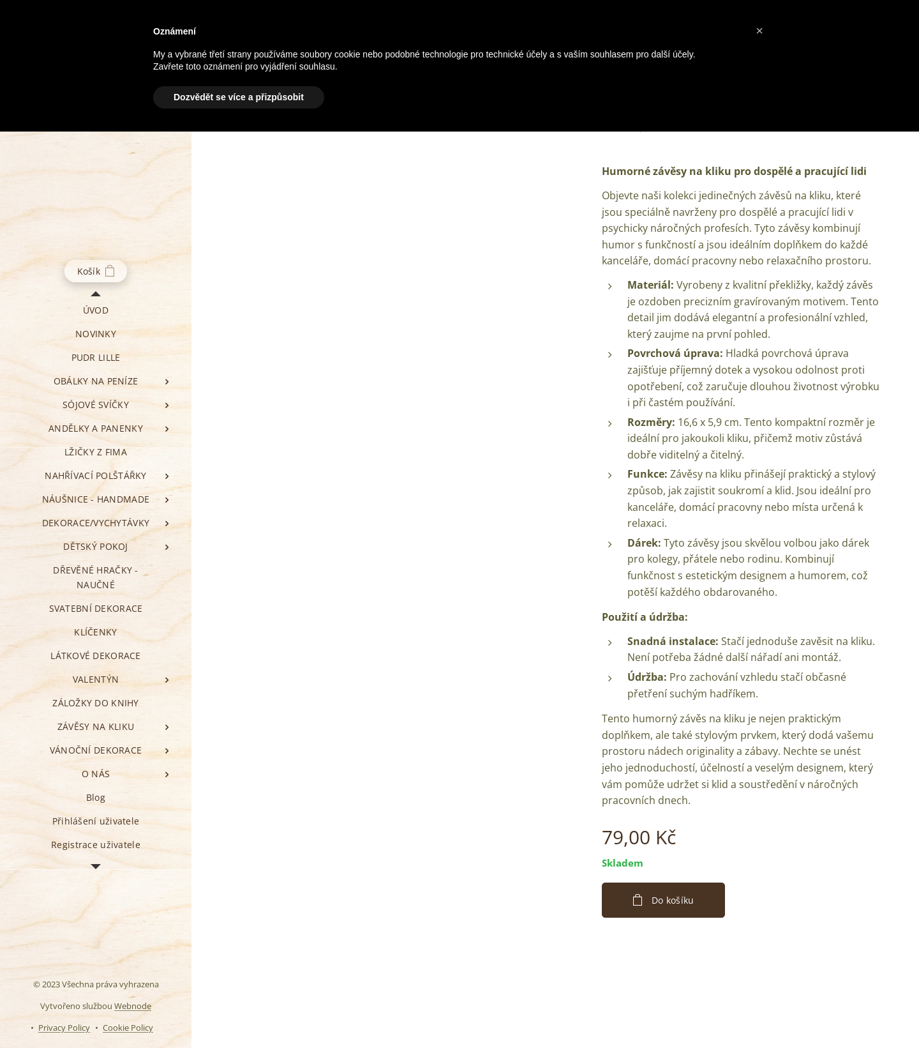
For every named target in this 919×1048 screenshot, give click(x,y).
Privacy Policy (64, 1027)
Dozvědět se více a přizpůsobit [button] (239, 97)
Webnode (132, 1006)
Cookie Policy (128, 1027)
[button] (759, 30)
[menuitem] (96, 310)
